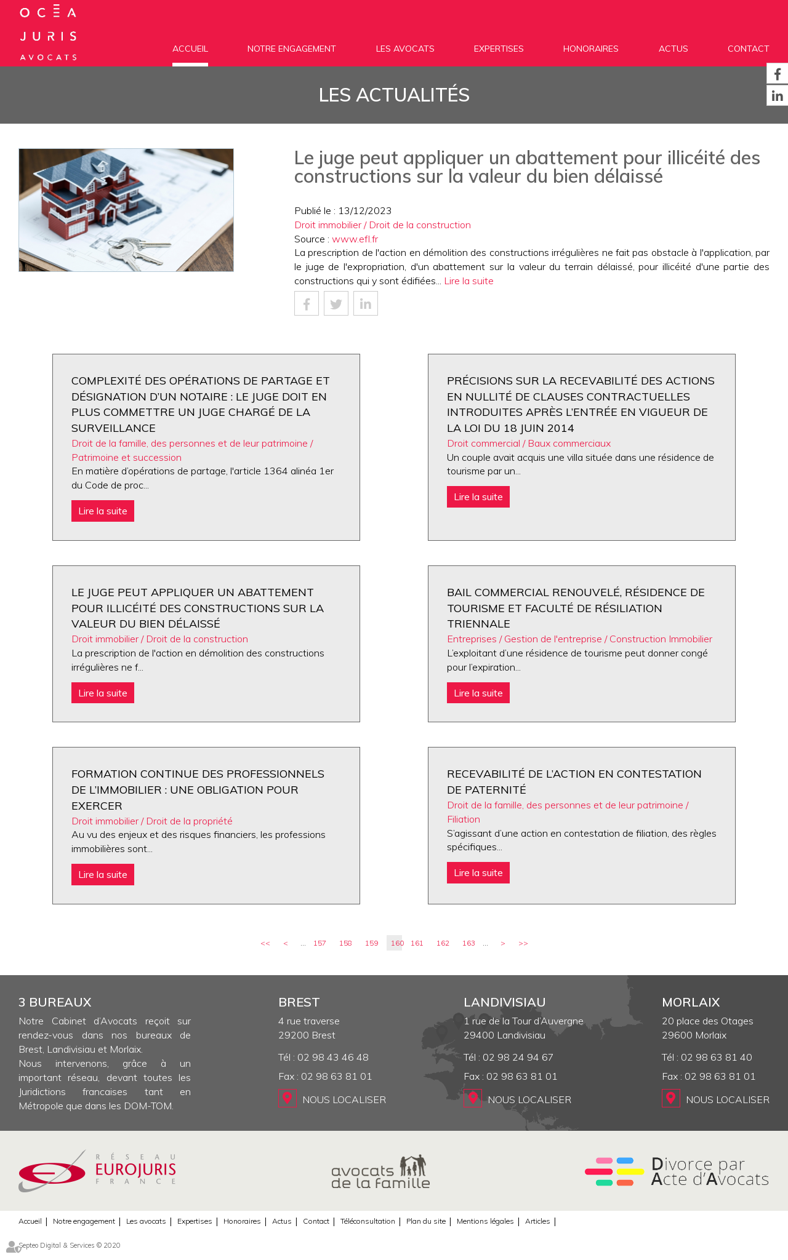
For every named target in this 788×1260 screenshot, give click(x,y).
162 (442, 942)
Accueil (190, 48)
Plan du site (426, 1221)
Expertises (499, 48)
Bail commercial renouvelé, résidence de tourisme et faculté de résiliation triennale (576, 608)
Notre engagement (291, 48)
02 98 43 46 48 (333, 1057)
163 (468, 942)
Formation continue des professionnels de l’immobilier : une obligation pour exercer (197, 789)
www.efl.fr (355, 239)
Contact (749, 48)
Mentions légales (485, 1221)
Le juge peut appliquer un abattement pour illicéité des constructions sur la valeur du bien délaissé (197, 608)
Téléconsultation (367, 1221)
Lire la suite (469, 280)
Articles (537, 1221)
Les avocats (405, 48)
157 (319, 942)
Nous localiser (344, 1099)
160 (396, 942)
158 (345, 942)
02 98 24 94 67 (518, 1057)
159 (371, 942)
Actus (673, 48)
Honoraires (591, 48)
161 (417, 942)
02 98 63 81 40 (716, 1057)
